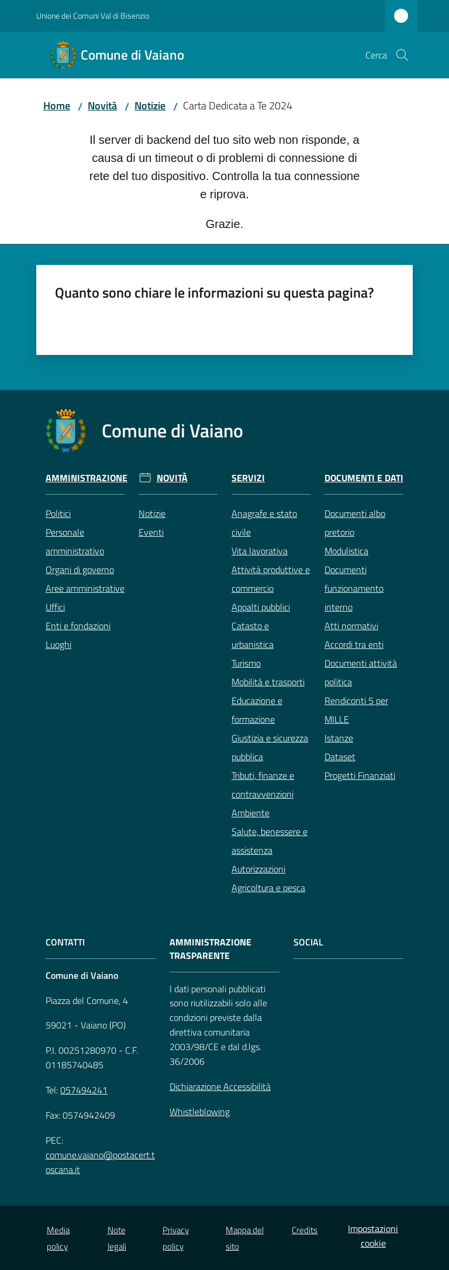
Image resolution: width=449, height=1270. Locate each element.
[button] (402, 54)
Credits (304, 1230)
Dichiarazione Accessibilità (220, 1086)
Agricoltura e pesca (268, 888)
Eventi (151, 532)
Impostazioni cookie (373, 1235)
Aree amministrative (85, 588)
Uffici (55, 607)
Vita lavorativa (260, 551)
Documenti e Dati (363, 478)
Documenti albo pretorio (354, 522)
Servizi (248, 478)
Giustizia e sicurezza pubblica (270, 747)
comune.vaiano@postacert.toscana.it (100, 1162)
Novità (102, 105)
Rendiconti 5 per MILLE (356, 709)
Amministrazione (86, 478)
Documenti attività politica (360, 672)
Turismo (246, 663)
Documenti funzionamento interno (354, 588)
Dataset (339, 757)
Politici (58, 513)
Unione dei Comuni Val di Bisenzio (92, 15)
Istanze (338, 738)
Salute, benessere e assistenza (270, 840)
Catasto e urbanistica (253, 635)
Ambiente (251, 813)
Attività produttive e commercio (271, 578)
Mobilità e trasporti (268, 682)
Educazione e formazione (257, 709)
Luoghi (58, 644)
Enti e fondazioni (78, 626)
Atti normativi (351, 626)
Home (56, 105)
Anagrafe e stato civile (264, 522)
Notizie (149, 105)
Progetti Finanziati (359, 775)
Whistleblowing (200, 1112)
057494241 (84, 1090)
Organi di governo (80, 569)
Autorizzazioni (258, 869)
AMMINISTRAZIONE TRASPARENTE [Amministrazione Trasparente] (210, 949)
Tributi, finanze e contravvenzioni (263, 784)
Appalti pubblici (261, 607)
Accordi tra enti (354, 644)
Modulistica (346, 551)
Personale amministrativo (75, 541)
